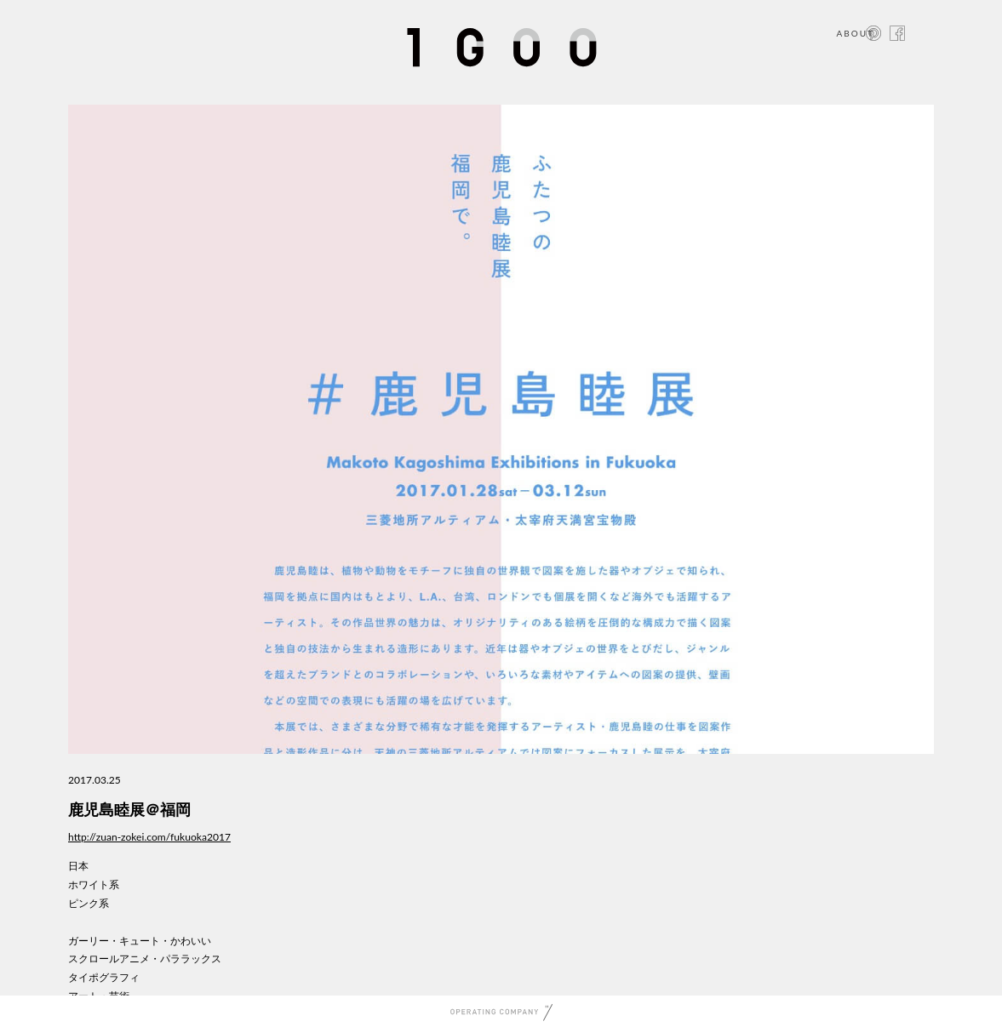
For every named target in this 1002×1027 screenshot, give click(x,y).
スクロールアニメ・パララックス (144, 958)
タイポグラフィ (104, 977)
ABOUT (855, 33)
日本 (78, 865)
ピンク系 (88, 903)
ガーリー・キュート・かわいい (139, 940)
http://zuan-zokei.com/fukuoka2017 (149, 836)
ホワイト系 (93, 884)
